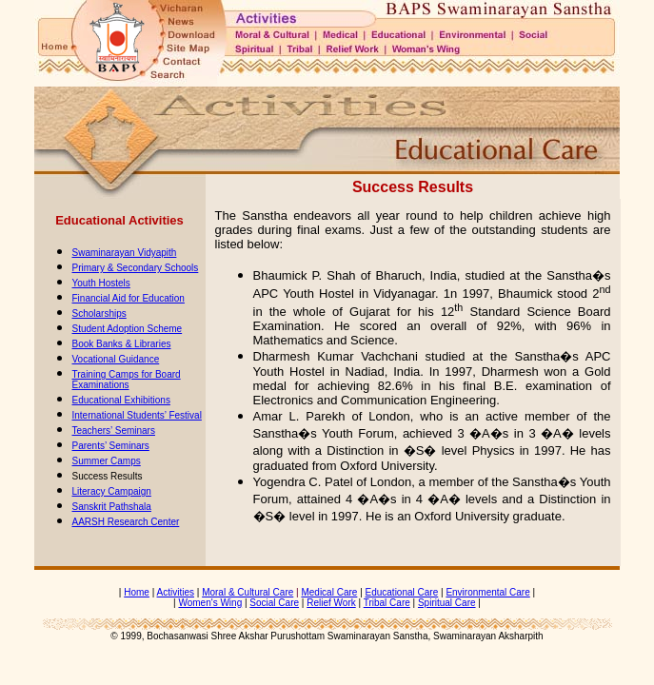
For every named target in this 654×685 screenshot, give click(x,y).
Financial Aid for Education (128, 298)
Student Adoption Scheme (127, 328)
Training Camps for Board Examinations (126, 379)
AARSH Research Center (126, 522)
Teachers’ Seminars (113, 430)
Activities (175, 592)
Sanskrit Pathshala (111, 506)
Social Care (274, 602)
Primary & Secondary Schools (135, 268)
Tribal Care (387, 602)
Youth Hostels (101, 283)
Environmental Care (487, 592)
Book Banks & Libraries (121, 344)
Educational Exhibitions (121, 400)
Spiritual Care (447, 602)
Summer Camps (106, 461)
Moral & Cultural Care (247, 592)
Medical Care (329, 592)
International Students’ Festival (137, 415)
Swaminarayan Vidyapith (124, 252)
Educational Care (402, 592)
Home (136, 592)
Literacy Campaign (111, 491)
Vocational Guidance (116, 359)
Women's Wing (210, 602)
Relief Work (331, 602)
